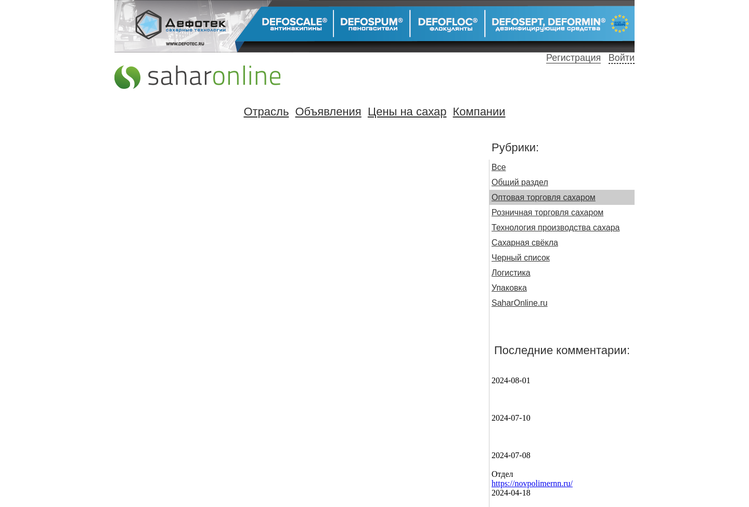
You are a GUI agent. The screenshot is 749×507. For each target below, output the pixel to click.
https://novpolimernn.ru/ (532, 483)
